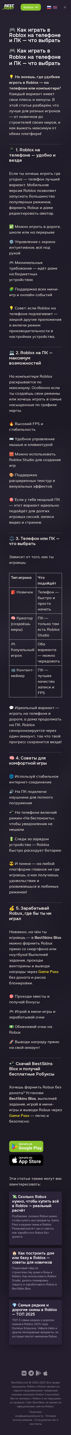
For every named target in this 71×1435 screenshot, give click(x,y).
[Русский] (49, 7)
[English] (55, 7)
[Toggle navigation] (64, 7)
